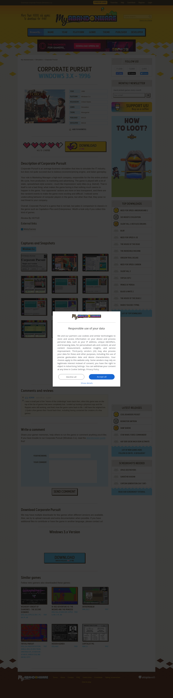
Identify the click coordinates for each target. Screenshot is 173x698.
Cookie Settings (78, 369)
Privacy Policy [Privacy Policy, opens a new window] (92, 369)
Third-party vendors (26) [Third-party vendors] (84, 351)
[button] (86, 383)
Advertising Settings (75, 366)
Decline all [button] (71, 376)
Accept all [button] (102, 376)
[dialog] (86, 349)
